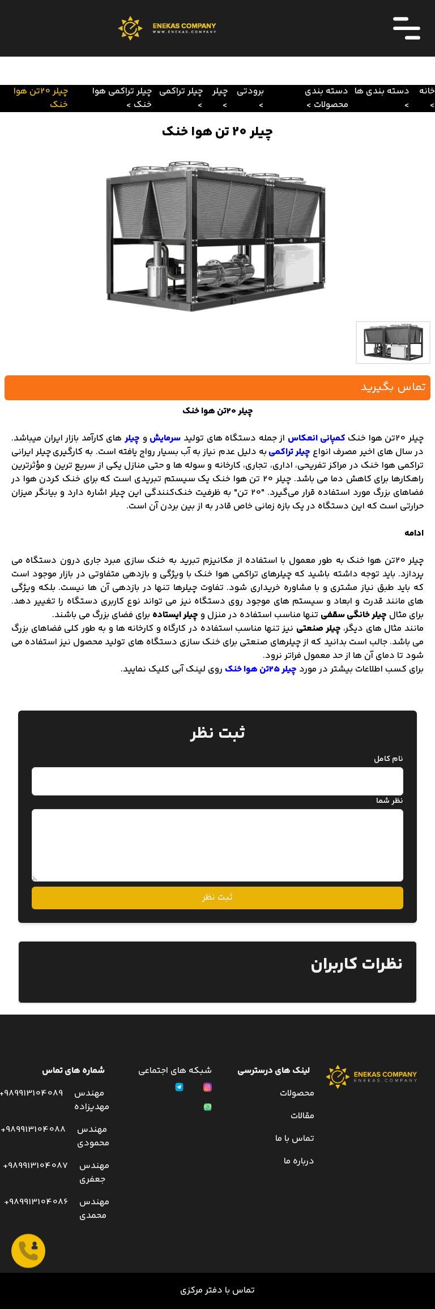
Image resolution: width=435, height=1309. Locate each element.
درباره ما (299, 1161)
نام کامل (388, 759)
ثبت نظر (217, 898)
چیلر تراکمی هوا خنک (122, 98)
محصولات (297, 1093)
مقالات (302, 1116)
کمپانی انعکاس (317, 438)
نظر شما (389, 801)
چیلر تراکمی (181, 91)
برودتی (250, 91)
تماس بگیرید (393, 387)
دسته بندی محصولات (326, 98)
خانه (427, 91)
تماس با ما (294, 1139)
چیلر (220, 91)
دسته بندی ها (382, 91)
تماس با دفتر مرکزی (217, 1291)
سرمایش (165, 438)
